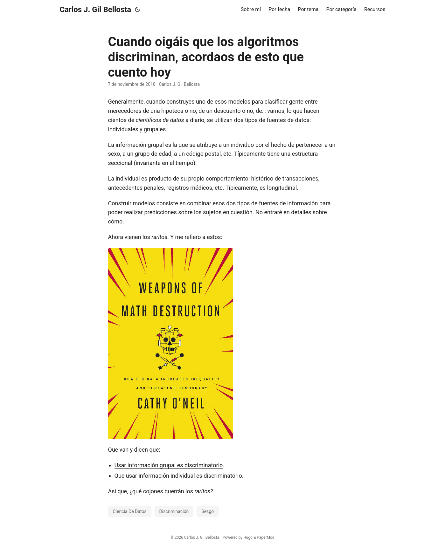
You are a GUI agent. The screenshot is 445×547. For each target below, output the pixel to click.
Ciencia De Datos (130, 511)
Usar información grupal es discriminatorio (169, 465)
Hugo (248, 537)
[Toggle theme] (137, 9)
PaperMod (265, 537)
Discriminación (174, 511)
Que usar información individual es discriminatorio (178, 475)
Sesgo (207, 511)
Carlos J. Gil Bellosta (95, 9)
